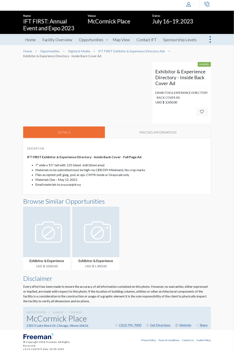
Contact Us (188, 339)
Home (30, 39)
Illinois (58, 312)
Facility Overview (57, 39)
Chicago (76, 312)
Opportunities (91, 39)
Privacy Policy (148, 339)
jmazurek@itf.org (71, 184)
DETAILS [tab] (64, 132)
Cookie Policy (203, 339)
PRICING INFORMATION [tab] (158, 132)
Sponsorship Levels (180, 39)
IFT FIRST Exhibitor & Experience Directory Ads (131, 51)
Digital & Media (79, 51)
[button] (191, 4)
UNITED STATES (36, 312)
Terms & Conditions (169, 339)
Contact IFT (147, 39)
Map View (121, 39)
